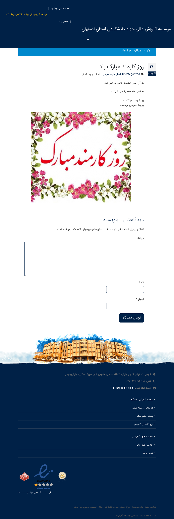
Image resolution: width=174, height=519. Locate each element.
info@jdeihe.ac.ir (123, 388)
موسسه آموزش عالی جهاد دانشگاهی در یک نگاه (26, 14)
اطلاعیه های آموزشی (142, 437)
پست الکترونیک (145, 416)
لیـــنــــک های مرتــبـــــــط (34, 493)
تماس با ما (63, 21)
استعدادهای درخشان (60, 8)
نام (141, 282)
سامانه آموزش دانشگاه (142, 400)
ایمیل (140, 299)
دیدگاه (140, 238)
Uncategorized (131, 74)
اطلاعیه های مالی (144, 445)
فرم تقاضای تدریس (143, 424)
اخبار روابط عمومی (112, 74)
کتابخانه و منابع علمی (142, 408)
